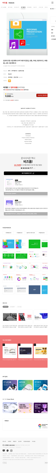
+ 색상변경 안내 (19, 232)
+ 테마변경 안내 (8, 232)
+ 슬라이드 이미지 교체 (30, 232)
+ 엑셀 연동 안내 (41, 232)
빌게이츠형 (21, 71)
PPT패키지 (14, 71)
